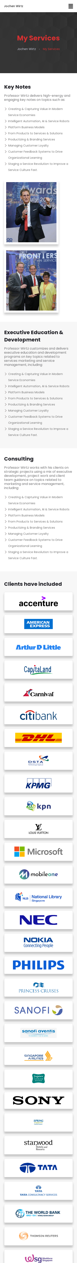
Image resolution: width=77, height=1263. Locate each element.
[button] (71, 6)
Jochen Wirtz (13, 6)
